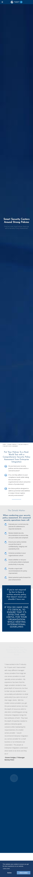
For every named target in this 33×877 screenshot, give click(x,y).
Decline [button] (9, 872)
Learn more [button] (6, 868)
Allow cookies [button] (24, 872)
